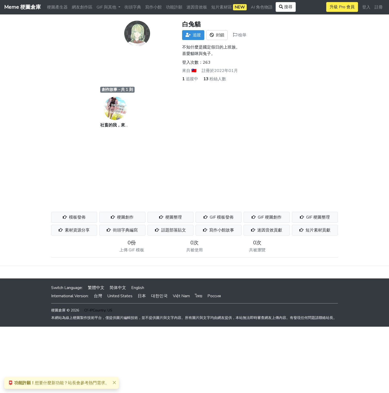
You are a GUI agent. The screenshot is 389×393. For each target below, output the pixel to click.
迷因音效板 (196, 7)
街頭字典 (133, 7)
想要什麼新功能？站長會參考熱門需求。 (58, 383)
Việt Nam (181, 296)
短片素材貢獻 (314, 230)
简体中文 (118, 288)
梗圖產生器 (57, 7)
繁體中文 (96, 288)
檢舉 (239, 35)
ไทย (198, 296)
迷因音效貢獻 (266, 230)
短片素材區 (229, 7)
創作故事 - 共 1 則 (117, 89)
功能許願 (174, 7)
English (137, 288)
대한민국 (159, 296)
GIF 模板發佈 (219, 217)
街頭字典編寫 (122, 230)
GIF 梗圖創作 (267, 217)
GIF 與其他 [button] (107, 7)
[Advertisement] (194, 167)
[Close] (114, 382)
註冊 (379, 7)
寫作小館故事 (218, 230)
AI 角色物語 (262, 7)
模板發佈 (74, 217)
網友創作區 (82, 7)
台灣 (98, 296)
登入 (366, 7)
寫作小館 (153, 7)
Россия (214, 296)
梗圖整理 (170, 217)
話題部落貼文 (170, 230)
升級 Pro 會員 (342, 7)
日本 (142, 296)
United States (120, 296)
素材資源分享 (74, 230)
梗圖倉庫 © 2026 (65, 310)
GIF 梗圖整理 (315, 217)
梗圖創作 (122, 217)
